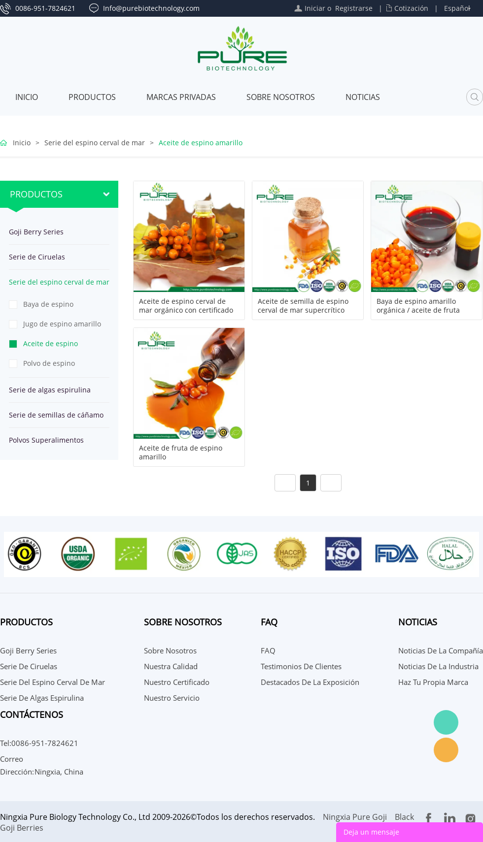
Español (457, 8)
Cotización (411, 8)
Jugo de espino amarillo (62, 323)
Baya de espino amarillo (48, 306)
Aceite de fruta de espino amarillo (180, 452)
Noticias (362, 97)
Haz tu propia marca (433, 682)
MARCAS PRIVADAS (181, 97)
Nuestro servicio (172, 698)
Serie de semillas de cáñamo (56, 415)
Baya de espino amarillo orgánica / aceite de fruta (418, 306)
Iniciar (315, 8)
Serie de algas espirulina (50, 389)
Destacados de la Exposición (310, 682)
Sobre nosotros (280, 97)
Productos (92, 97)
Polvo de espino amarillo (49, 365)
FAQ (268, 650)
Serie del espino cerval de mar (94, 142)
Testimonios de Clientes (301, 666)
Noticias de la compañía (440, 650)
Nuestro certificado (176, 682)
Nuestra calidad (171, 666)
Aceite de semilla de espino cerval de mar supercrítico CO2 (303, 310)
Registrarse (354, 8)
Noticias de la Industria (438, 666)
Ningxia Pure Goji (355, 816)
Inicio (26, 97)
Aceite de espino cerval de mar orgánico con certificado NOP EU (186, 310)
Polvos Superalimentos (46, 440)
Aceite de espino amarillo (200, 142)
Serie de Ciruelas (37, 256)
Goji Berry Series (36, 231)
